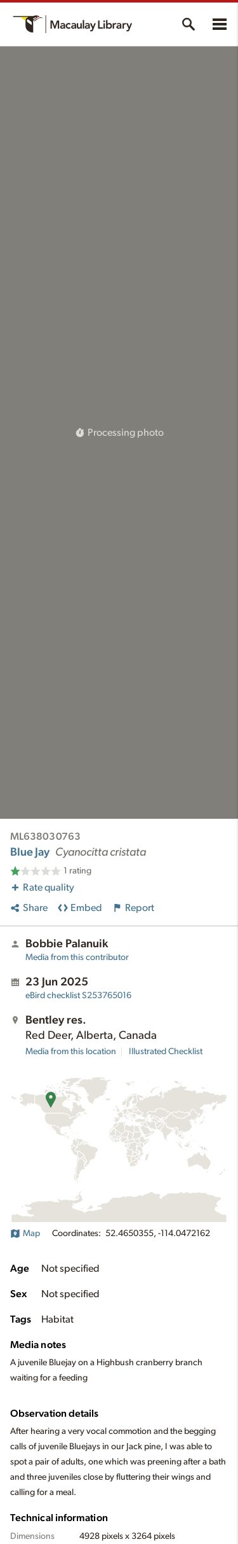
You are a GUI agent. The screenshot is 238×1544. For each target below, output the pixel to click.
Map (25, 1233)
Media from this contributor (77, 957)
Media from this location (70, 1051)
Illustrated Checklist (165, 1051)
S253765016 (78, 995)
